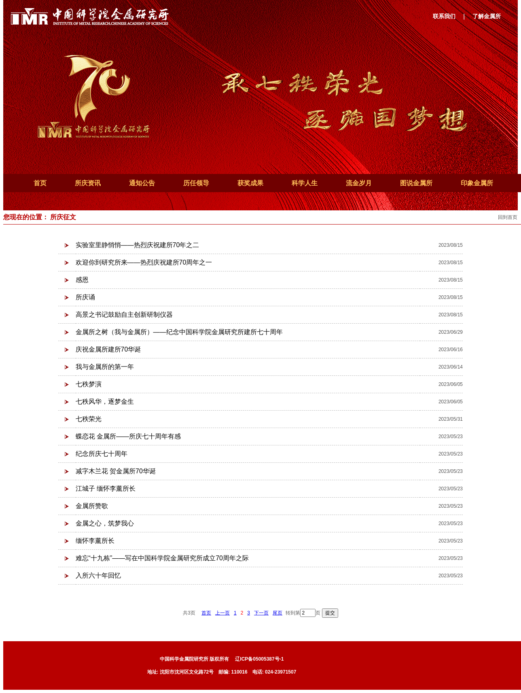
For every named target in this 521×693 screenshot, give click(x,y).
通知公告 (142, 183)
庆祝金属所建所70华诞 (108, 349)
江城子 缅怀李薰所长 (106, 488)
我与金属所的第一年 (105, 366)
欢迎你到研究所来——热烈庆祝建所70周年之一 (144, 262)
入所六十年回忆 (98, 575)
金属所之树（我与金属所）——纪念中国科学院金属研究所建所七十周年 (179, 331)
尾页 (277, 613)
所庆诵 (85, 297)
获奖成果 (250, 183)
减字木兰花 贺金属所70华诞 (116, 471)
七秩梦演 (89, 384)
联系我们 (444, 16)
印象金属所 (477, 183)
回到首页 (507, 217)
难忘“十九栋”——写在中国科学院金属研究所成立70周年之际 (162, 558)
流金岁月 (359, 183)
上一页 (222, 613)
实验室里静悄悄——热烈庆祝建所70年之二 (137, 245)
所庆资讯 (88, 183)
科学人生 (305, 183)
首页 (40, 183)
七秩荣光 (89, 418)
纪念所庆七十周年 (101, 453)
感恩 (82, 279)
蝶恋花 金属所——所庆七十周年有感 (128, 436)
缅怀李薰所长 (95, 540)
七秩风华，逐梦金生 (105, 401)
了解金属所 (486, 16)
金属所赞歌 (92, 505)
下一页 (261, 613)
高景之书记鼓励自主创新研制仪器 (124, 314)
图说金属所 (416, 183)
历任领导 (196, 183)
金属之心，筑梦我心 (105, 523)
